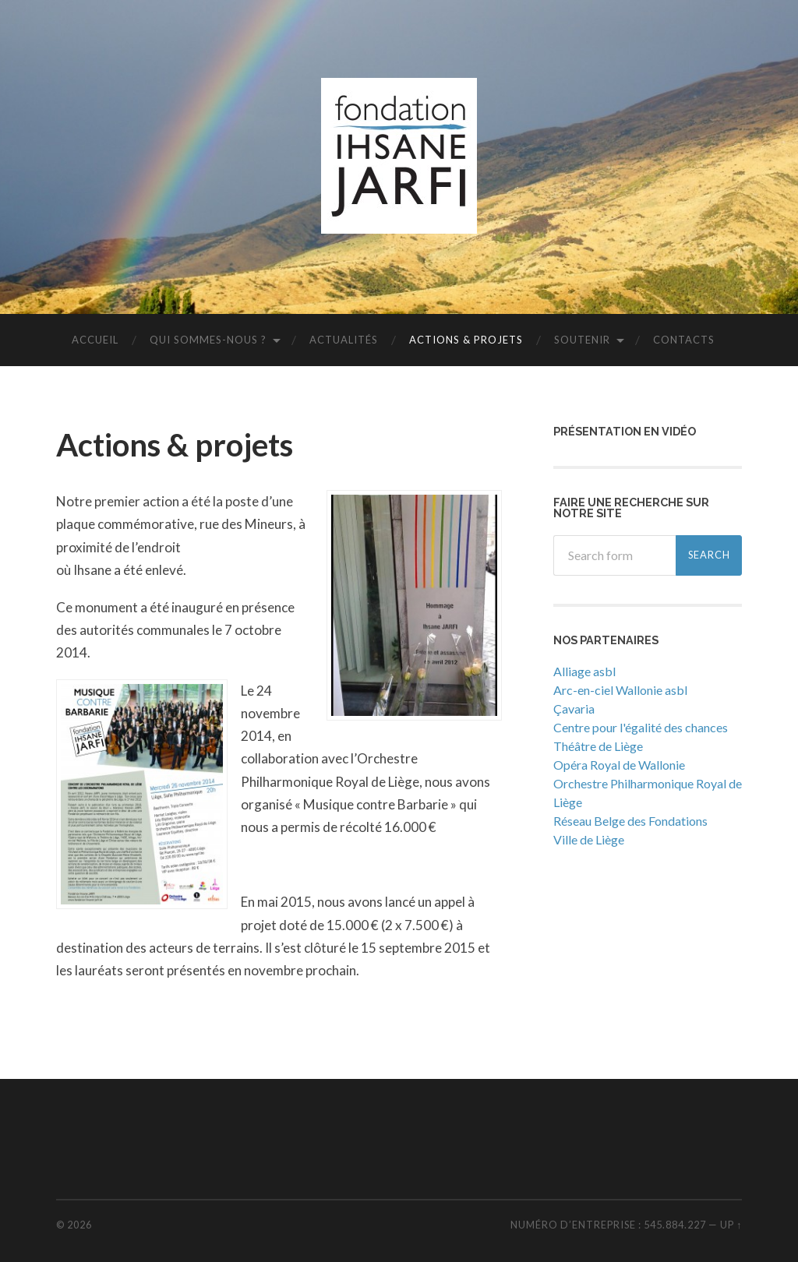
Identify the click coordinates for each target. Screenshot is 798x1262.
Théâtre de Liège (598, 746)
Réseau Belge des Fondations (630, 820)
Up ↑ (731, 1224)
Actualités (343, 339)
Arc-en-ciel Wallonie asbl (620, 689)
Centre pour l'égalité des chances (640, 727)
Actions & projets (466, 339)
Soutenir (582, 339)
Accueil (95, 339)
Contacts (684, 339)
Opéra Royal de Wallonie (619, 764)
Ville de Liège (588, 839)
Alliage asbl (584, 671)
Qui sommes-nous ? (208, 339)
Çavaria (574, 708)
